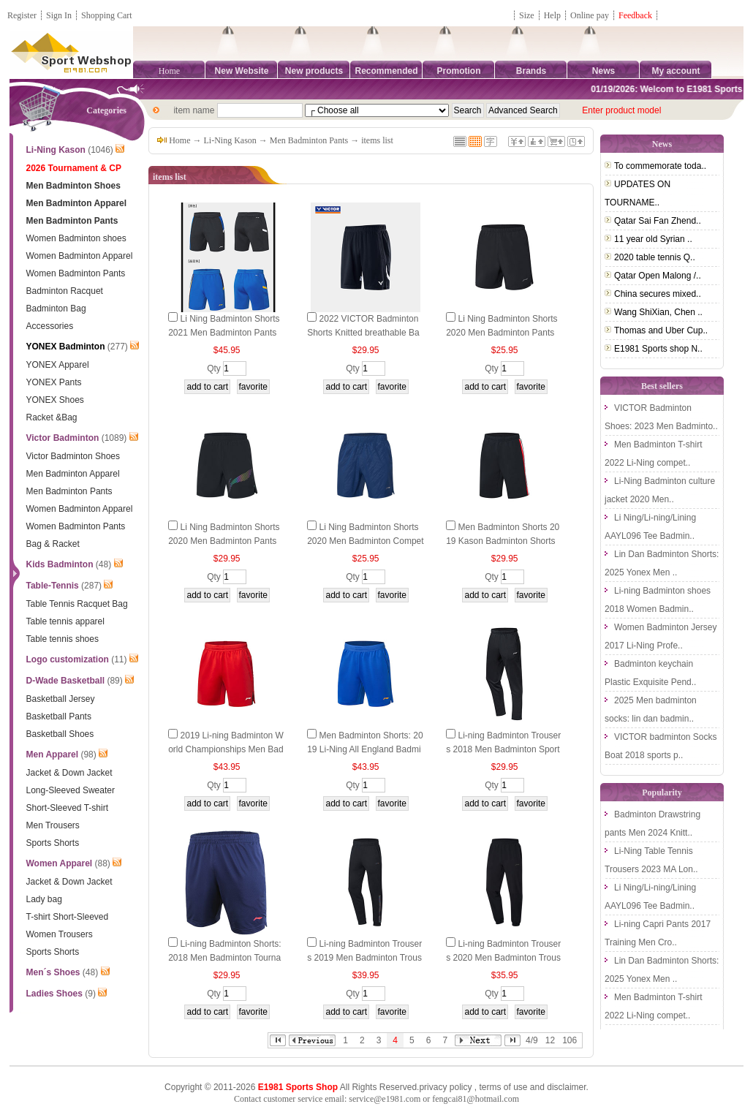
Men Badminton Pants (309, 140)
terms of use (503, 1087)
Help (552, 15)
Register (22, 15)
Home (169, 71)
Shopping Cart (106, 15)
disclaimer (566, 1087)
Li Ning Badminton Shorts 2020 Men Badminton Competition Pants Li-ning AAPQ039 (365, 541)
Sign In (59, 15)
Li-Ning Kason (230, 140)
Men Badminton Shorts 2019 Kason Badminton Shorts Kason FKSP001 (502, 541)
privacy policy (445, 1087)
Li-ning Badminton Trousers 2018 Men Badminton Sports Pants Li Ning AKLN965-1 (503, 749)
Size (526, 15)
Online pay (589, 15)
